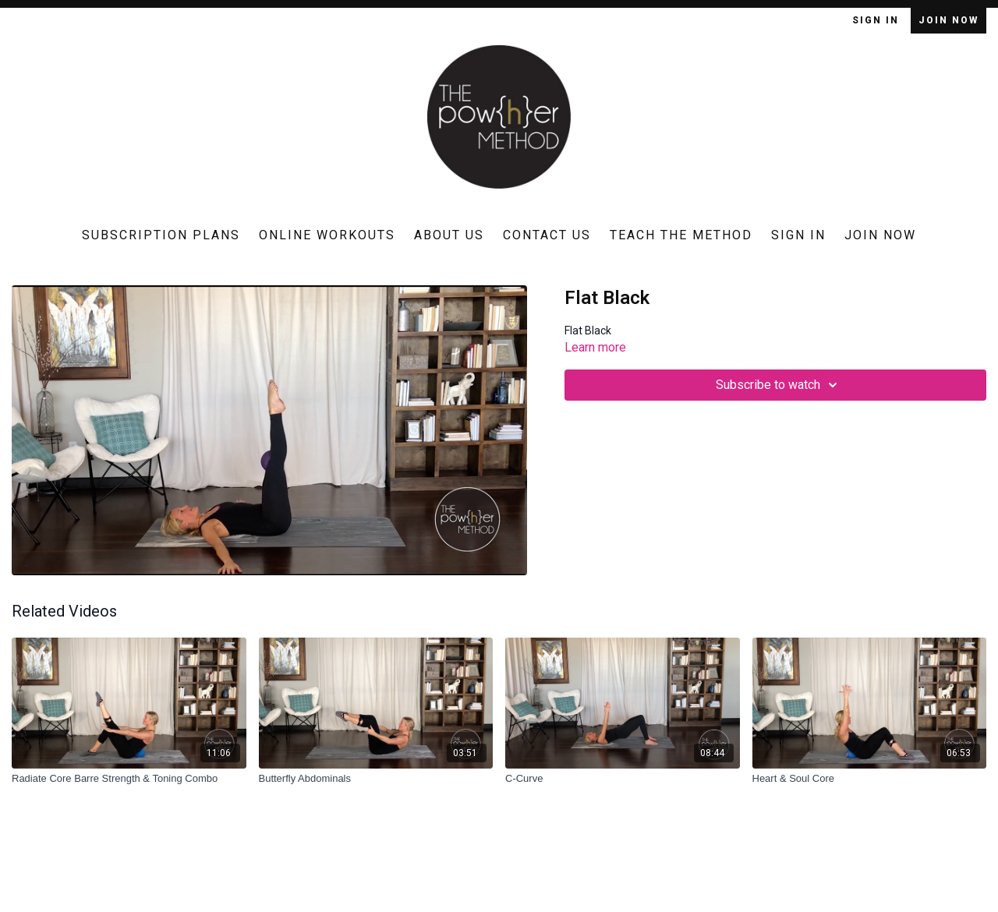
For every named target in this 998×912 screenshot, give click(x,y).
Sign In (877, 20)
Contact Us (547, 235)
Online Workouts (327, 235)
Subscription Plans (161, 235)
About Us (449, 235)
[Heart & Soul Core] (869, 779)
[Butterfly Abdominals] (376, 779)
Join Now (948, 20)
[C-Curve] (622, 779)
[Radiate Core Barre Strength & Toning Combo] (129, 779)
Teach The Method (681, 235)
